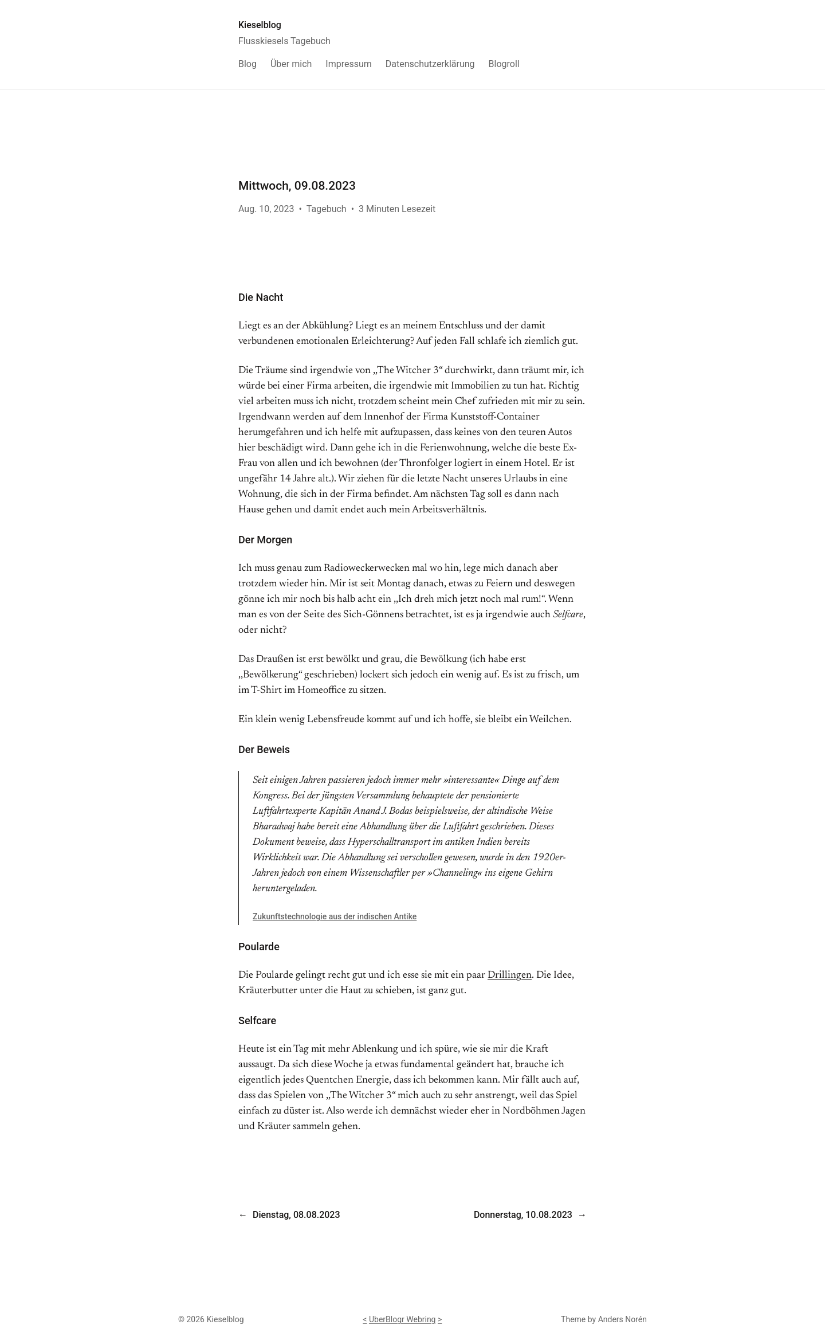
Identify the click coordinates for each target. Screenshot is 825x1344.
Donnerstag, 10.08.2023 (523, 1214)
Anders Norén (622, 1319)
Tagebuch (327, 208)
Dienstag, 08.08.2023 (296, 1214)
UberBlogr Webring (402, 1319)
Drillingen (510, 975)
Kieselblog (259, 24)
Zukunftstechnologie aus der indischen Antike (335, 916)
